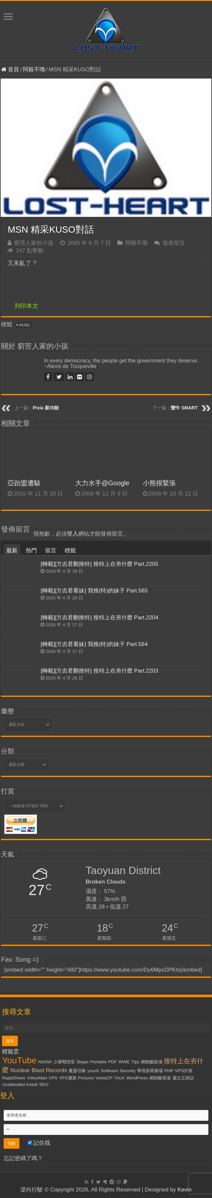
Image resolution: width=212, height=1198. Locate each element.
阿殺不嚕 (34, 69)
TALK (119, 1077)
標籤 (70, 550)
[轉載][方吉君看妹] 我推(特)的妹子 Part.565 (94, 590)
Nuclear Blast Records (38, 1070)
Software (109, 1070)
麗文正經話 (183, 1077)
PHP (168, 1070)
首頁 (10, 69)
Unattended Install (19, 1084)
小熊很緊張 (159, 483)
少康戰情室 (64, 1061)
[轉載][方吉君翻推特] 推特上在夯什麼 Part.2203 (99, 671)
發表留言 (174, 243)
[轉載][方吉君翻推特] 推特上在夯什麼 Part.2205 (99, 564)
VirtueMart (37, 1077)
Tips (135, 1061)
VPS (53, 1077)
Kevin (184, 1189)
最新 (11, 550)
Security (128, 1070)
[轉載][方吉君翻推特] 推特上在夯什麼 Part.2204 (99, 617)
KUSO (24, 325)
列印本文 (26, 306)
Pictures (86, 1077)
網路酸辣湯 (160, 1077)
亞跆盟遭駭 (24, 483)
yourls (93, 1070)
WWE (124, 1061)
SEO (43, 1084)
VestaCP (103, 1077)
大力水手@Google (102, 483)
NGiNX (45, 1061)
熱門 (31, 550)
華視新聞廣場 (150, 1070)
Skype (82, 1061)
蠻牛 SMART (184, 407)
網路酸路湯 (152, 1061)
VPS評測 (183, 1070)
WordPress (137, 1077)
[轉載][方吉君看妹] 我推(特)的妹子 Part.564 (94, 644)
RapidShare (13, 1077)
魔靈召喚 (77, 1070)
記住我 (39, 1143)
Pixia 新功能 (46, 407)
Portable (98, 1061)
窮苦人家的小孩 (33, 243)
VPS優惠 (67, 1077)
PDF (112, 1061)
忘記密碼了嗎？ (23, 1158)
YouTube (19, 1060)
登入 (72, 534)
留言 (50, 550)
